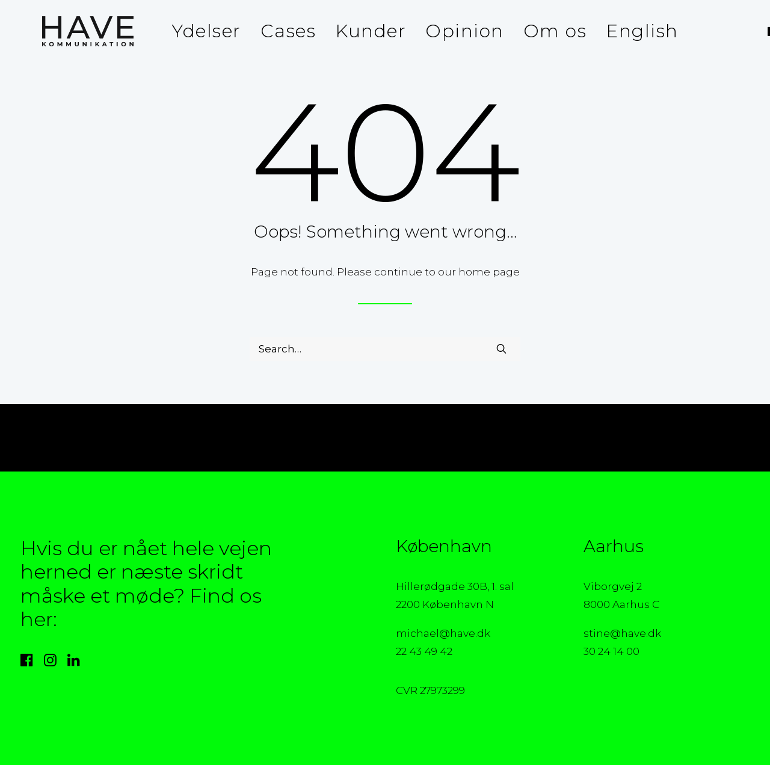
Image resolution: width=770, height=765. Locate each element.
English (627, 31)
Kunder (356, 31)
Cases (274, 31)
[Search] (385, 349)
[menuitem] (192, 31)
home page (489, 272)
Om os (541, 31)
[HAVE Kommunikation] (66, 31)
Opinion (450, 31)
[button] (758, 31)
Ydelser (192, 31)
